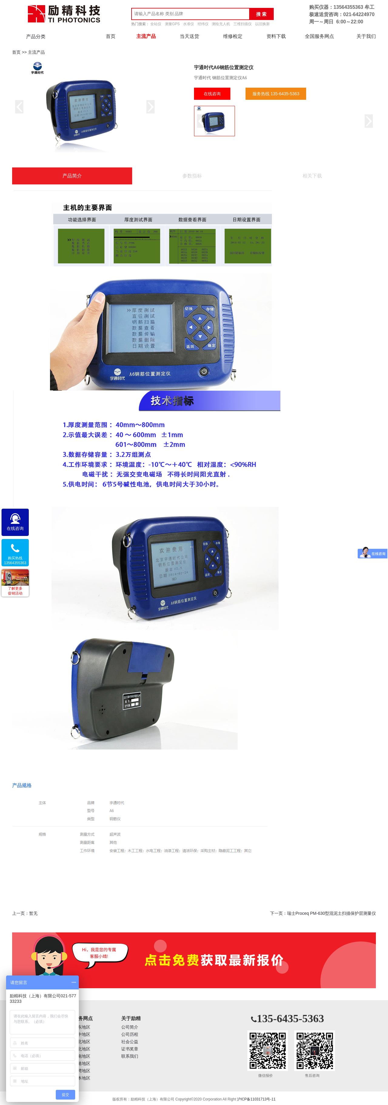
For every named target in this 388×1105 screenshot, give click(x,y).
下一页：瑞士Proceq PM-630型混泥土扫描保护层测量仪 (323, 913)
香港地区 (81, 1063)
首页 (110, 36)
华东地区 (81, 1027)
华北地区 (81, 1041)
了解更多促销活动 (15, 590)
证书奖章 (129, 1049)
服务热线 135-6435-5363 (276, 93)
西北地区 (81, 1049)
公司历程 (129, 1034)
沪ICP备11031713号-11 (256, 1099)
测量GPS (172, 24)
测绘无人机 (221, 24)
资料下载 (276, 36)
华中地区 (81, 1034)
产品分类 (35, 36)
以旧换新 (262, 24)
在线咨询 (212, 93)
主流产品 (146, 36)
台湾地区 (81, 1071)
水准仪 (188, 24)
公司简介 (129, 1027)
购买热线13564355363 (15, 560)
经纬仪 (203, 24)
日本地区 (81, 1078)
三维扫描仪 (242, 24)
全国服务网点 (319, 36)
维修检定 (232, 36)
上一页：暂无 (25, 913)
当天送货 (189, 36)
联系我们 (129, 1056)
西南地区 (81, 1056)
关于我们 (366, 36)
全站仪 (155, 24)
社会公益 (129, 1041)
